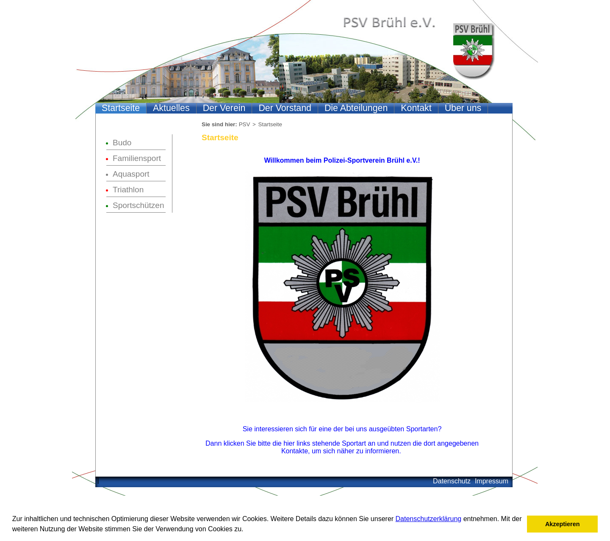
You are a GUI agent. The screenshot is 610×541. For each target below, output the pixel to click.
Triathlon (128, 189)
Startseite (121, 108)
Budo (122, 142)
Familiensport (137, 158)
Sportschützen (138, 205)
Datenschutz (452, 481)
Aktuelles (171, 108)
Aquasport (131, 173)
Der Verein (224, 108)
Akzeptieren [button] (562, 524)
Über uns (463, 108)
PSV (244, 124)
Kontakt (416, 108)
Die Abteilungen (356, 108)
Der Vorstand (284, 108)
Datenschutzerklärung (429, 518)
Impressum (491, 481)
